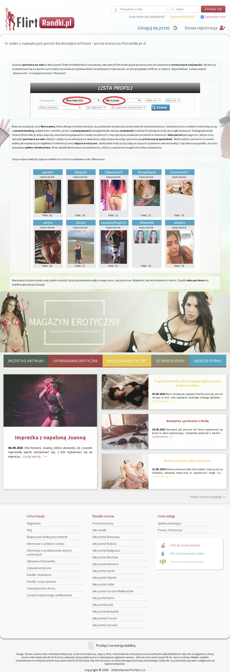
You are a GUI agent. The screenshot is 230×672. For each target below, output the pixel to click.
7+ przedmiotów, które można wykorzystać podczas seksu (187, 383)
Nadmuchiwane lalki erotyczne (187, 461)
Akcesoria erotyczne (127, 360)
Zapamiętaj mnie (214, 17)
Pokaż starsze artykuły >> (207, 497)
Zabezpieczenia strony (41, 588)
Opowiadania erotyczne (75, 360)
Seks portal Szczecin (105, 625)
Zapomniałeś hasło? (182, 17)
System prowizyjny (169, 523)
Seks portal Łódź (102, 605)
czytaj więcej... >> (34, 456)
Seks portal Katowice (105, 564)
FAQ (29, 530)
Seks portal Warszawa (106, 537)
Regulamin (34, 523)
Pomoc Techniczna (170, 530)
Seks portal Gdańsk (104, 578)
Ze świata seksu (170, 360)
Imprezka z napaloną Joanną (50, 437)
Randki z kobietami (39, 575)
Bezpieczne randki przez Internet (47, 537)
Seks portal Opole (103, 571)
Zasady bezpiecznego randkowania (49, 595)
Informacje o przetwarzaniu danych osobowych (49, 552)
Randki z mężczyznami (41, 582)
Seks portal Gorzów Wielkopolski (112, 591)
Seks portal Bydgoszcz (106, 551)
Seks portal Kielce (103, 598)
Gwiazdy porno (208, 360)
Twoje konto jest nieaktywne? (147, 17)
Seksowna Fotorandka (41, 561)
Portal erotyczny (102, 523)
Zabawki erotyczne (39, 568)
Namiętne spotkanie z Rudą (187, 421)
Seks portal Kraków (104, 544)
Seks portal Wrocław (105, 557)
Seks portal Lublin (103, 584)
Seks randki (99, 530)
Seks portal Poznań (104, 618)
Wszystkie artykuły (26, 360)
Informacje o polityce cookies (45, 544)
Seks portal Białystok (105, 612)
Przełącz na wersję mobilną (116, 645)
